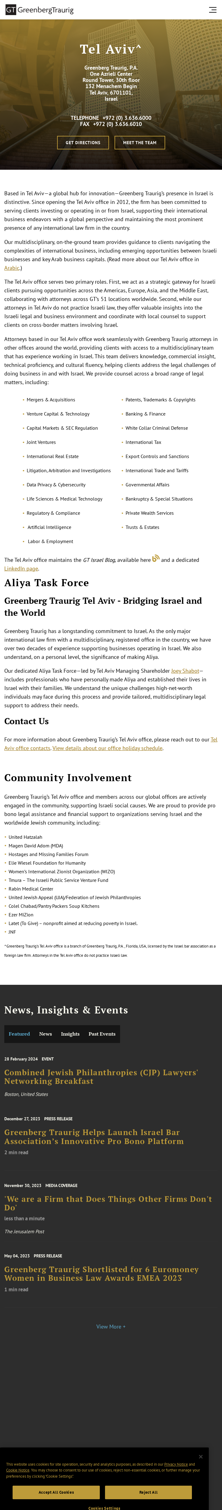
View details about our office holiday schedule (107, 748)
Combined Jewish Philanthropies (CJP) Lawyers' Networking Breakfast (101, 1085)
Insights (70, 1034)
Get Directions (83, 142)
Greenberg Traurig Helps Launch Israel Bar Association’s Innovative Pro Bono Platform (94, 1146)
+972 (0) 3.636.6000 (127, 117)
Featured (19, 1034)
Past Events (102, 1034)
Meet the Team (140, 142)
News (45, 1034)
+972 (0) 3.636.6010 (117, 124)
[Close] (201, 1480)
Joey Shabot (185, 670)
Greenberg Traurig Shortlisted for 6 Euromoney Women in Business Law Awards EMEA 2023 (101, 1283)
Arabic (11, 267)
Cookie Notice (17, 1493)
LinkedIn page (21, 568)
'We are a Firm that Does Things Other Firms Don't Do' (108, 1213)
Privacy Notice (176, 1487)
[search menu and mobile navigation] (214, 9)
